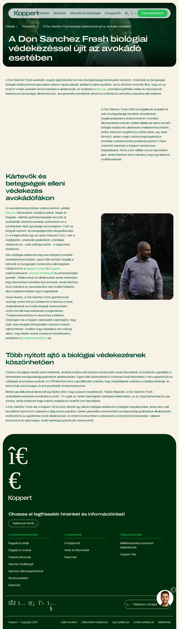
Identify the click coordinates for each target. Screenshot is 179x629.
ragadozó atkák (35, 268)
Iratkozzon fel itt (25, 523)
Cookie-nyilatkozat (143, 622)
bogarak (55, 268)
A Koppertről (112, 13)
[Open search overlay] (127, 13)
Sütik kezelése (69, 622)
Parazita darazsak (19, 557)
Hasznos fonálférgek (21, 564)
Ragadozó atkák (18, 543)
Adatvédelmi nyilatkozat (95, 622)
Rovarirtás (28, 26)
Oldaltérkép (164, 622)
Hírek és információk (76, 550)
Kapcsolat (70, 557)
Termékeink (42, 13)
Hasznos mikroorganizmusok (25, 571)
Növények (59, 13)
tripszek (101, 89)
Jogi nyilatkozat (120, 622)
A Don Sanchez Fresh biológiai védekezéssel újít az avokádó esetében (86, 26)
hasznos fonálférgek (41, 273)
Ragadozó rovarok (19, 550)
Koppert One (128, 554)
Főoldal (10, 26)
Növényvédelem (18, 578)
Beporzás (14, 585)
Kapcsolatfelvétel (152, 13)
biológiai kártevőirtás (34, 338)
